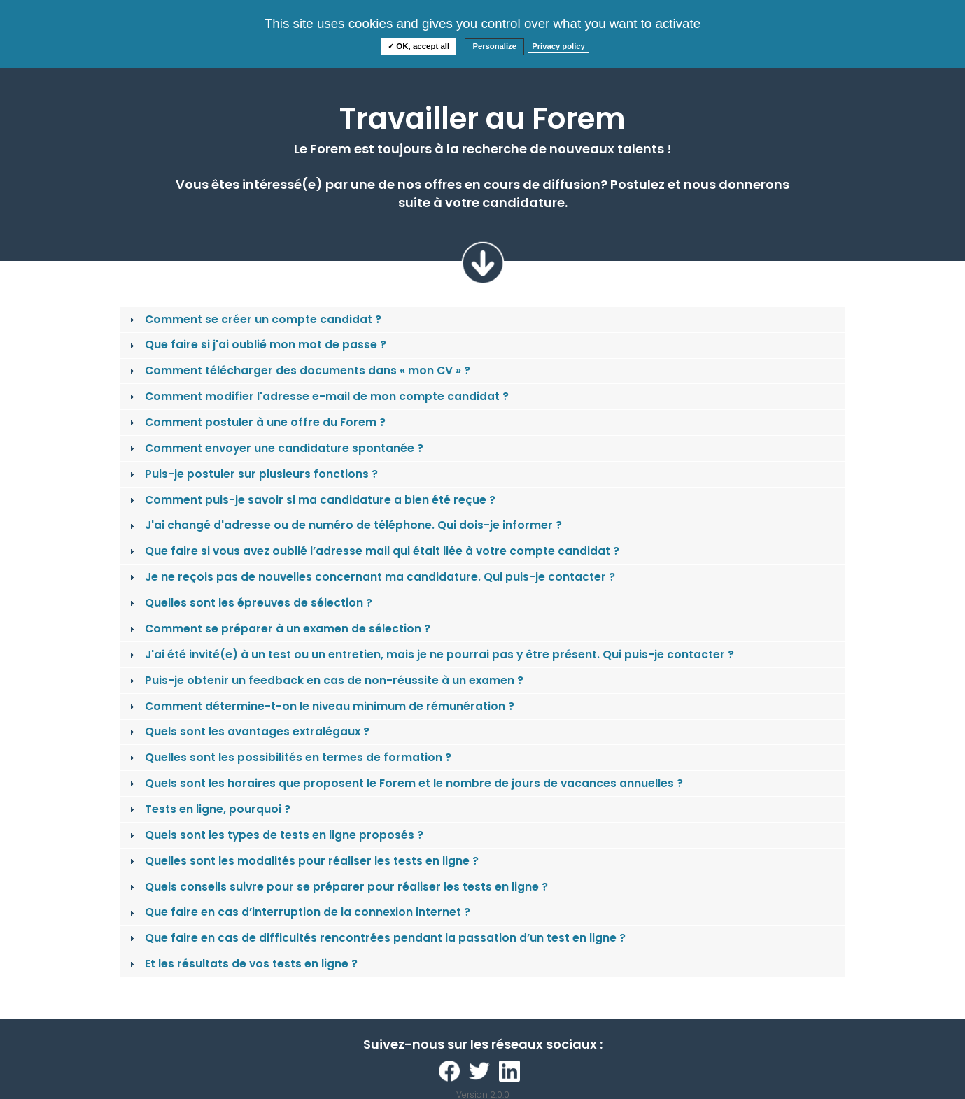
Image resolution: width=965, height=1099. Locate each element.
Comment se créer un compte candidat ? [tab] (253, 319)
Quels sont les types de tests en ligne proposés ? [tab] (274, 835)
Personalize (494, 46)
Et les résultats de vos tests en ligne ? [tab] (242, 963)
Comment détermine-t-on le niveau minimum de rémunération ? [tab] (320, 706)
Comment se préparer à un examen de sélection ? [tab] (278, 628)
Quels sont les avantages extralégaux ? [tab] (247, 731)
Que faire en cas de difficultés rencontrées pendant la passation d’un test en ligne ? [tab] (376, 937)
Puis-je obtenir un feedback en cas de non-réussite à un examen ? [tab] (324, 680)
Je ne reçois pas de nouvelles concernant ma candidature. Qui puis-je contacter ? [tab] (370, 576)
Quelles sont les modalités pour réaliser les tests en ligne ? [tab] (302, 860)
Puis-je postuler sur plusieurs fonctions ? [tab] (252, 474)
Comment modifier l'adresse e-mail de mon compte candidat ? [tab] (317, 396)
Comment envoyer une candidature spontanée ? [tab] (274, 448)
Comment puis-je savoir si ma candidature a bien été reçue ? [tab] (310, 499)
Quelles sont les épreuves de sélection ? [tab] (249, 602)
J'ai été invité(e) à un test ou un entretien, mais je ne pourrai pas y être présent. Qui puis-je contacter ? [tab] (430, 654)
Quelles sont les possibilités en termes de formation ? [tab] (288, 757)
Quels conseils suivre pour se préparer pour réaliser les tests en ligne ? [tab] (337, 886)
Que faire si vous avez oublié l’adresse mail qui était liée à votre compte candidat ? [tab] (372, 551)
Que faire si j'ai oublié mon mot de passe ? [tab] (256, 344)
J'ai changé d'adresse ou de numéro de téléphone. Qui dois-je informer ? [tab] (344, 525)
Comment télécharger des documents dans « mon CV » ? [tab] (298, 370)
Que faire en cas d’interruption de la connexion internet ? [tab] (298, 912)
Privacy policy (558, 46)
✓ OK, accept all (418, 46)
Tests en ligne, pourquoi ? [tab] (208, 809)
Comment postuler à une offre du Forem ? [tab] (256, 422)
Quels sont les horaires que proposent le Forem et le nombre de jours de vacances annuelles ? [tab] (404, 783)
